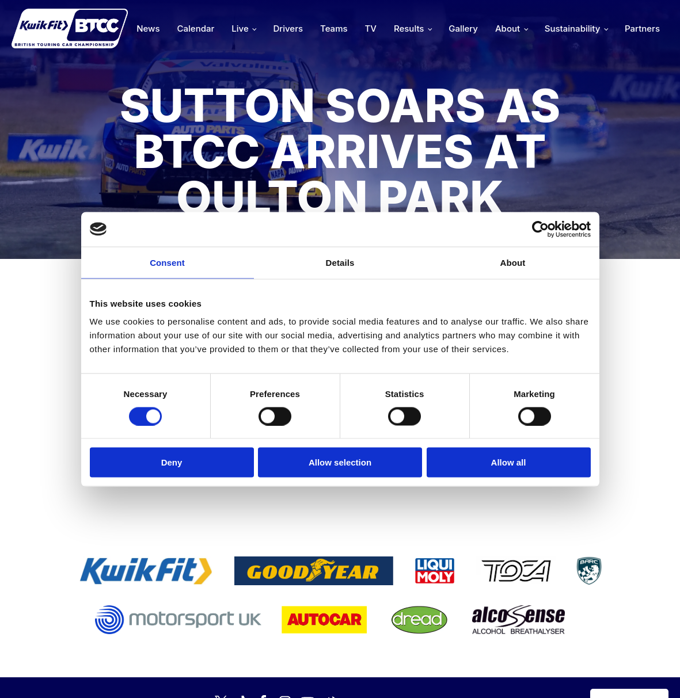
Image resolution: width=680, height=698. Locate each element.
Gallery (463, 28)
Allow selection (340, 462)
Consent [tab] (167, 262)
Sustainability (572, 28)
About (507, 28)
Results (409, 28)
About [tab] (513, 262)
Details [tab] (340, 262)
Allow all (508, 462)
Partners (642, 28)
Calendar (196, 28)
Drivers (288, 28)
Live (239, 28)
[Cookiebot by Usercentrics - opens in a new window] (540, 229)
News (147, 28)
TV (371, 28)
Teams (334, 28)
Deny (172, 462)
